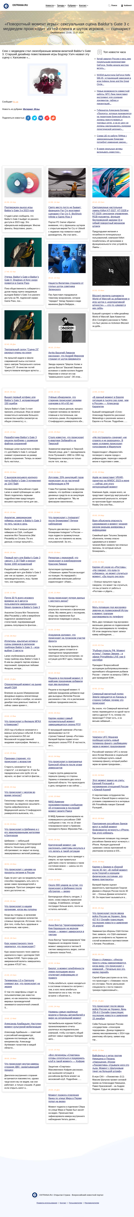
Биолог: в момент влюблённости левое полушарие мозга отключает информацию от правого (66, 973)
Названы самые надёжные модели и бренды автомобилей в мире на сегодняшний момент (66, 1014)
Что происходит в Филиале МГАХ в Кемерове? (22, 723)
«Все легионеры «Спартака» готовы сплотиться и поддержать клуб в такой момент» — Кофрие (66, 1058)
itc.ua (15, 102)
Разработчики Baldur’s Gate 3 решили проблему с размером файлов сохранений (21, 440)
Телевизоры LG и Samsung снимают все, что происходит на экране (22, 983)
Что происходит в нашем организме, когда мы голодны (20, 908)
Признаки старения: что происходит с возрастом (17, 760)
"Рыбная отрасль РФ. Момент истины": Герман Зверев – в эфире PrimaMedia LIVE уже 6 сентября (108, 655)
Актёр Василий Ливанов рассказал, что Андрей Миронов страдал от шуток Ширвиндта (66, 355)
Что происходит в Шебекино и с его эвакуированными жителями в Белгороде (22, 832)
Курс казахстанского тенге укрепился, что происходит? (19, 945)
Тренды (60, 5)
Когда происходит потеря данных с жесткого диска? (66, 599)
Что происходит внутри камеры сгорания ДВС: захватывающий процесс (21, 1066)
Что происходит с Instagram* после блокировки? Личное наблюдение (64, 520)
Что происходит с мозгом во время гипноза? (19, 794)
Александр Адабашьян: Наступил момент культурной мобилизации (22, 1025)
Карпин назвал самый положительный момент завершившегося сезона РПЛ (64, 721)
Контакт (83, 5)
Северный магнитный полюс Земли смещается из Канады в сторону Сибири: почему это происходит (109, 698)
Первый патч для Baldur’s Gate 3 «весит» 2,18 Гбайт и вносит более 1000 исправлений (22, 560)
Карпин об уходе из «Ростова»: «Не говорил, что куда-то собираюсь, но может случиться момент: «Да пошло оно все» (110, 572)
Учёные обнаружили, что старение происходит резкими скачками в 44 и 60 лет (64, 400)
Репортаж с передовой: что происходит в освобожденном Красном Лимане (64, 560)
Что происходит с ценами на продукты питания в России (20, 871)
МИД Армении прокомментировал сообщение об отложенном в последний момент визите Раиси (65, 806)
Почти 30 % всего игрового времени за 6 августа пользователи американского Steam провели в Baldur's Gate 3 (22, 602)
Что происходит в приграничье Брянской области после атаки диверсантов (65, 764)
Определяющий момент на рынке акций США (22, 686)
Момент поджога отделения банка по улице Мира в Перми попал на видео (65, 1098)
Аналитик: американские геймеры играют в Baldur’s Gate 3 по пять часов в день (22, 520)
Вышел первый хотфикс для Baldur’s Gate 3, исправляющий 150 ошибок (21, 400)
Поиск (112, 5)
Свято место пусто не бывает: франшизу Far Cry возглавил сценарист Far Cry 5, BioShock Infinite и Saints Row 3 (65, 212)
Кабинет (126, 5)
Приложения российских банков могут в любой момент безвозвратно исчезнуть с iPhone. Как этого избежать (110, 828)
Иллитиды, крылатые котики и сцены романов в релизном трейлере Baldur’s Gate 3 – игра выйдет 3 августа (21, 646)
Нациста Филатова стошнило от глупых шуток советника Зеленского (65, 286)
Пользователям (75, 1203)
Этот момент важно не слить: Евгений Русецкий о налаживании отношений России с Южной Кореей (110, 785)
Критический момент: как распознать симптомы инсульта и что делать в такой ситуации (66, 848)
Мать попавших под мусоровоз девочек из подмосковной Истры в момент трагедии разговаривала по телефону (110, 612)
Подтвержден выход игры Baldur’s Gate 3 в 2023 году (19, 209)
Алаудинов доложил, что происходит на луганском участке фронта (66, 638)
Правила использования (46, 1203)
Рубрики (72, 5)
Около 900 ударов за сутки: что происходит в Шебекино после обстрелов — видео (65, 888)
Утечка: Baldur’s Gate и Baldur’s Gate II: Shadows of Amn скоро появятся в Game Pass (21, 280)
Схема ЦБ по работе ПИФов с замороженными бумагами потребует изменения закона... (112, 139)
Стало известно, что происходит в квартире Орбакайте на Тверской (66, 440)
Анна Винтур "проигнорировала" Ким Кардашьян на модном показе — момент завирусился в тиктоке (66, 930)
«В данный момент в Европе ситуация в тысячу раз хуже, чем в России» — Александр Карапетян (110, 402)
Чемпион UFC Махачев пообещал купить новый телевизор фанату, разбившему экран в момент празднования (109, 742)
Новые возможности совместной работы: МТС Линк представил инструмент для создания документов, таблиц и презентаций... (113, 97)
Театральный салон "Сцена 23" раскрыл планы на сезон (21, 351)
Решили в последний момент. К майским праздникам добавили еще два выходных (65, 681)
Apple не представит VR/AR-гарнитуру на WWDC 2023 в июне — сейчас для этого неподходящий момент (110, 482)
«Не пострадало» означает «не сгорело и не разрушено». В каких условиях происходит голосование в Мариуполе (109, 442)
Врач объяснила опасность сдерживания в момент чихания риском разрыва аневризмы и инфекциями (109, 525)
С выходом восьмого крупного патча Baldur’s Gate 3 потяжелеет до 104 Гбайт (22, 480)
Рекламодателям (92, 1203)
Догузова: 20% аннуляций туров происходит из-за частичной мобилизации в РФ (65, 480)
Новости (50, 5)
